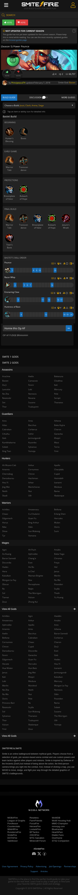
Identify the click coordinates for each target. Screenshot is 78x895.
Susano (57, 711)
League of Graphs (16, 820)
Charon (57, 642)
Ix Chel (31, 571)
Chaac (31, 642)
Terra (56, 446)
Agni (30, 616)
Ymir (56, 451)
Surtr (56, 531)
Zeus (30, 729)
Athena (57, 629)
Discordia (32, 650)
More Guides (68, 97)
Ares (56, 624)
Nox (30, 580)
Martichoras (34, 486)
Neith (30, 689)
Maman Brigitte (35, 575)
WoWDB (56, 817)
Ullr (56, 720)
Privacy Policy (26, 866)
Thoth (57, 593)
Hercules (32, 663)
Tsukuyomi (33, 720)
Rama (57, 702)
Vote (7, 74)
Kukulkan (58, 676)
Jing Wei (32, 672)
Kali (56, 385)
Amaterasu (33, 509)
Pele (30, 698)
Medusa (32, 681)
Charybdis (59, 469)
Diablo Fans (58, 835)
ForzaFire (34, 823)
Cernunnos (33, 469)
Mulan (57, 522)
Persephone (34, 584)
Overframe (57, 838)
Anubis (57, 620)
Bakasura (58, 376)
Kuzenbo (32, 442)
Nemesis (58, 689)
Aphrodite (33, 554)
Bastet (72, 82)
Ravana (31, 398)
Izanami (58, 668)
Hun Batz (32, 668)
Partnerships (70, 866)
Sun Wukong (34, 711)
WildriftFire (12, 829)
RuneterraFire (14, 832)
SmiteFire (12, 835)
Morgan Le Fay (61, 685)
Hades (57, 659)
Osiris (57, 527)
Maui (56, 442)
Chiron (31, 473)
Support (34, 871)
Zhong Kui (33, 601)
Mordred (32, 685)
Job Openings (55, 866)
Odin (56, 694)
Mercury (58, 681)
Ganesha (32, 655)
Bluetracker (57, 829)
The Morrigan (60, 716)
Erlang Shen (60, 513)
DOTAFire (12, 838)
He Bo (31, 567)
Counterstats (13, 826)
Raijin (30, 588)
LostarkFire (35, 829)
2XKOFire (34, 835)
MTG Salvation (37, 838)
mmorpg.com (58, 826)
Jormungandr (60, 672)
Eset (56, 650)
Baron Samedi (61, 633)
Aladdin (57, 616)
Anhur (31, 620)
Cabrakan (32, 637)
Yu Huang (58, 597)
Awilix (31, 376)
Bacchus (32, 633)
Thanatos (32, 716)
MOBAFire (12, 817)
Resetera (34, 817)
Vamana (32, 535)
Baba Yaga (59, 554)
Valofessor (12, 841)
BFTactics (34, 832)
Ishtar (31, 482)
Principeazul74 (18, 82)
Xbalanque (33, 724)
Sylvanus (32, 446)
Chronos (58, 558)
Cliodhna (58, 380)
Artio (30, 629)
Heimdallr (59, 478)
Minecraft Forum (38, 841)
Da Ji (56, 646)
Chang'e (32, 558)
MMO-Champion (60, 823)
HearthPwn (57, 832)
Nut (30, 694)
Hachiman (33, 478)
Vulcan (31, 597)
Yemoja (57, 724)
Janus (56, 571)
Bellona (57, 509)
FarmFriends (36, 820)
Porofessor (12, 823)
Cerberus (58, 637)
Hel (55, 567)
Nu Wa (57, 580)
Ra (29, 702)
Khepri (31, 676)
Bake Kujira (59, 425)
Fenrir (31, 385)
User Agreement (10, 866)
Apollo (31, 624)
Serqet (57, 398)
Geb (56, 655)
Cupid (31, 646)
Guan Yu (32, 659)
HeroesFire (35, 826)
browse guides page (18, 40)
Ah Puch (32, 549)
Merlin (57, 575)
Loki (30, 389)
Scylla (31, 707)
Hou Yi (57, 663)
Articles (44, 871)
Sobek (57, 707)
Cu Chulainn (34, 513)
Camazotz (33, 380)
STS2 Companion (60, 841)
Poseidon (58, 698)
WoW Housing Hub (61, 820)
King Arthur (33, 522)
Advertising (41, 866)
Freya (56, 562)
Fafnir (31, 433)
